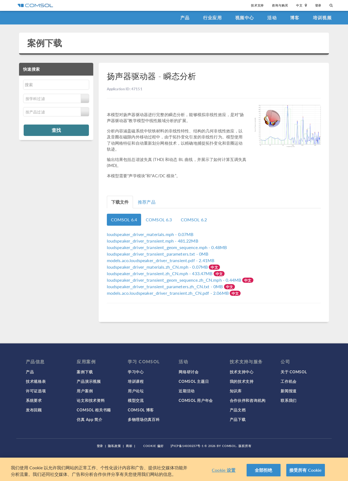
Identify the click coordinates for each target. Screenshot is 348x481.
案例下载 (44, 43)
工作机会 (289, 381)
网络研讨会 (189, 371)
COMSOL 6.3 (159, 219)
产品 (185, 17)
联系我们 (289, 400)
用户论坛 (136, 390)
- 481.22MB (152, 241)
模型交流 (136, 400)
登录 (318, 5)
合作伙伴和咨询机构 (248, 400)
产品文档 (238, 409)
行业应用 (212, 17)
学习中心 (136, 371)
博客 (295, 17)
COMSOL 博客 (141, 409)
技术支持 (257, 5)
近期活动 (187, 390)
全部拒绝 (263, 470)
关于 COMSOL (294, 371)
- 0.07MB (150, 234)
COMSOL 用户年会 (196, 400)
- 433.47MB (160, 273)
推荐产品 (147, 202)
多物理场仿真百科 (144, 419)
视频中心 (244, 17)
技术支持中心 (242, 371)
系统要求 (34, 400)
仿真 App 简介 (89, 419)
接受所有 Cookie (305, 470)
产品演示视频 (89, 381)
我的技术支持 (242, 381)
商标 (129, 446)
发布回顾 (34, 409)
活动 (272, 17)
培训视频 (322, 17)
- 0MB (158, 254)
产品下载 (238, 419)
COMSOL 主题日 (194, 381)
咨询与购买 (280, 5)
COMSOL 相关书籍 (94, 409)
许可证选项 (36, 390)
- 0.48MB (167, 247)
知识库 (236, 390)
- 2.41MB (161, 260)
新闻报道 (289, 390)
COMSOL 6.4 (124, 219)
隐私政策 (114, 446)
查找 (56, 130)
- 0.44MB (175, 280)
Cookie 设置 (223, 470)
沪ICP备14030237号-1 (187, 446)
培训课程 (136, 381)
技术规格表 (36, 381)
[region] (174, 469)
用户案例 (85, 390)
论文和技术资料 (91, 400)
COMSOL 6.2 (194, 219)
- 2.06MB (168, 293)
